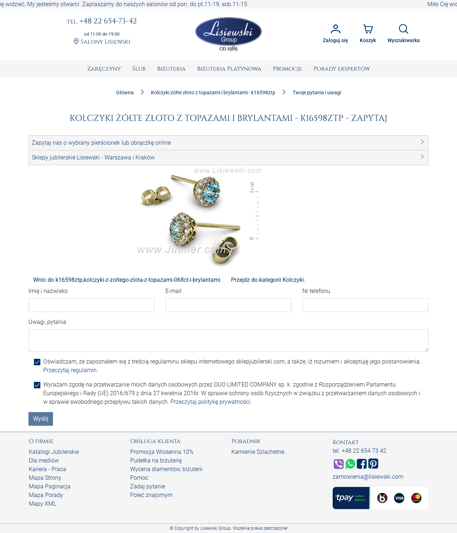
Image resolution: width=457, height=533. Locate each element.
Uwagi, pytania (47, 322)
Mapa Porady (46, 495)
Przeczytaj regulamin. (70, 370)
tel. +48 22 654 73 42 (359, 450)
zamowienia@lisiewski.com (368, 476)
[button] (228, 142)
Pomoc (139, 477)
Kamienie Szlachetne (257, 451)
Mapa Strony (45, 477)
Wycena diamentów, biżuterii (166, 469)
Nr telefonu (316, 291)
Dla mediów (44, 460)
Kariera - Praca (47, 469)
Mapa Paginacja (50, 486)
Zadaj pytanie (147, 486)
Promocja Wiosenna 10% (162, 451)
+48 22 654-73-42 (102, 22)
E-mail (173, 291)
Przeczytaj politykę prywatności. (211, 401)
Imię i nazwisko (48, 291)
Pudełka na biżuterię (156, 460)
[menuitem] (104, 68)
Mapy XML (42, 503)
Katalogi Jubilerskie (54, 451)
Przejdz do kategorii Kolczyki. (268, 279)
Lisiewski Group (215, 528)
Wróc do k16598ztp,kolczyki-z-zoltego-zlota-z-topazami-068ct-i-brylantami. (127, 279)
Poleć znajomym (151, 495)
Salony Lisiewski (102, 42)
